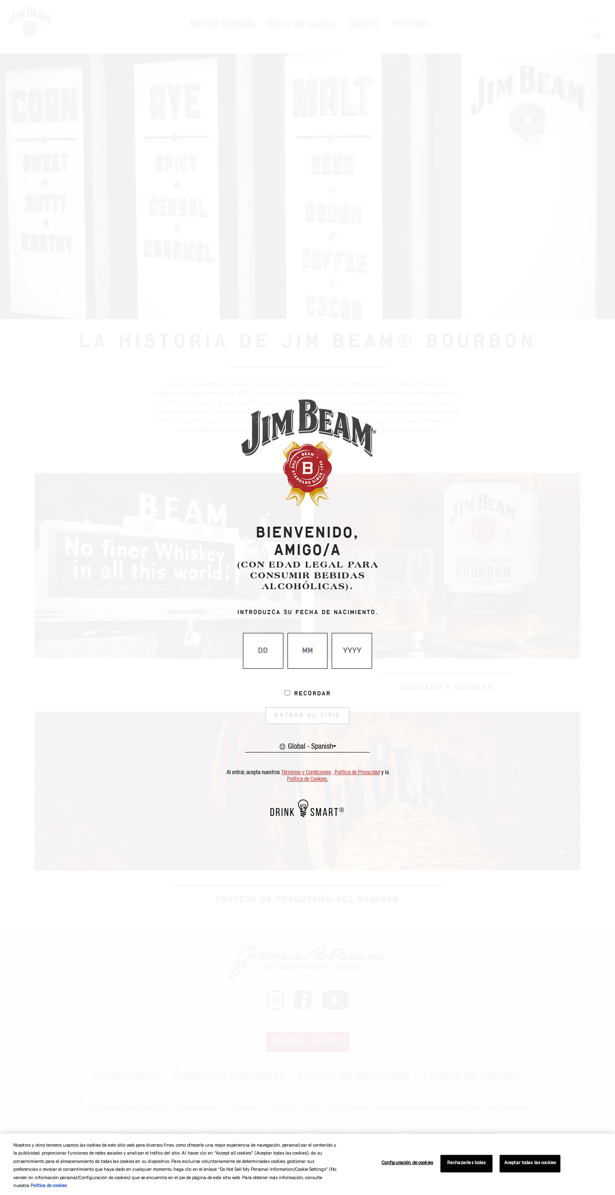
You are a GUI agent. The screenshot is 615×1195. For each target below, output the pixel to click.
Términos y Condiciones (306, 772)
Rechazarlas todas (466, 1163)
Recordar (312, 694)
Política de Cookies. (307, 779)
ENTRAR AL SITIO (307, 715)
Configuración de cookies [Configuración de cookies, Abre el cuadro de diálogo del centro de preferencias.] (407, 1163)
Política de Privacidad (357, 772)
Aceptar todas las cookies (530, 1163)
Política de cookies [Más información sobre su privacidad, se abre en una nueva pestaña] (48, 1186)
